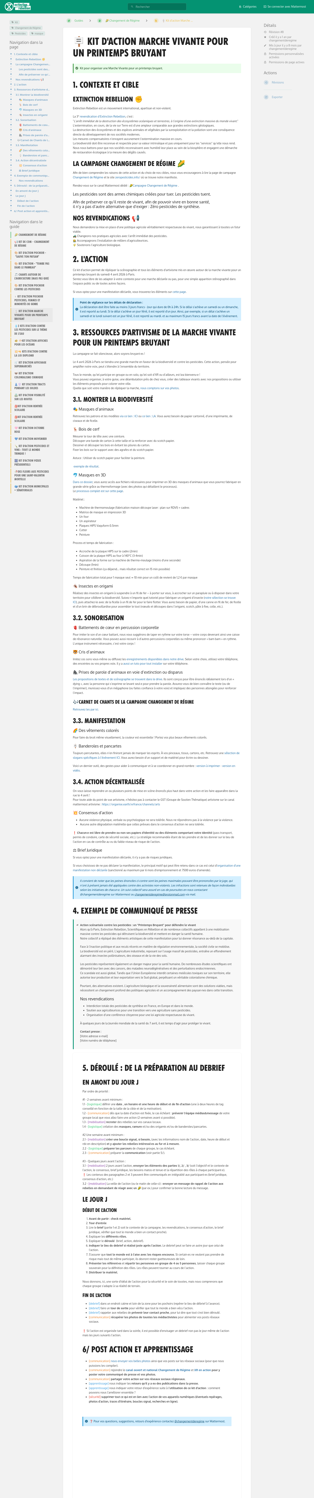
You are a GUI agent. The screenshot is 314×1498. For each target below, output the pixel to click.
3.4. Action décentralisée (31, 160)
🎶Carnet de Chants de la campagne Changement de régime (33, 140)
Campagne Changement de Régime (155, 185)
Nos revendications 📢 (30, 79)
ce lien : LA (149, 416)
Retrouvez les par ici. (86, 709)
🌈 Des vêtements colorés (34, 150)
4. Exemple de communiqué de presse (32, 175)
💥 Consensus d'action (33, 165)
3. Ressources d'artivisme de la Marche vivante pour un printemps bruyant (32, 89)
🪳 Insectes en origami (33, 115)
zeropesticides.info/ (127, 177)
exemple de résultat (86, 466)
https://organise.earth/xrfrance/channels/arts (131, 804)
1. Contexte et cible (26, 54)
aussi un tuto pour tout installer (142, 663)
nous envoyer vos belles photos (131, 1361)
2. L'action (20, 84)
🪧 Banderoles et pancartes (34, 155)
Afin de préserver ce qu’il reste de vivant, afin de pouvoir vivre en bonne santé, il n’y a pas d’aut (34, 74)
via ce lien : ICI (129, 416)
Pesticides (18, 33)
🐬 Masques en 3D (30, 109)
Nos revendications (31, 180)
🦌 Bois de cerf (28, 104)
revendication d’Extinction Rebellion (102, 116)
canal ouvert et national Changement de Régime (158, 1370)
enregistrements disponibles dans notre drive (155, 659)
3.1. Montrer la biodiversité (32, 94)
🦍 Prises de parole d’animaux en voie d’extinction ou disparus (34, 135)
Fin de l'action (26, 205)
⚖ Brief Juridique (29, 170)
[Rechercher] (132, 6)
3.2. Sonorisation (26, 120)
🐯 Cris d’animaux (30, 130)
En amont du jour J (27, 190)
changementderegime (283, 40)
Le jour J (21, 195)
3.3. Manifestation (27, 145)
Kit (14, 22)
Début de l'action (28, 200)
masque (37, 33)
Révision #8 (274, 32)
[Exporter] (284, 97)
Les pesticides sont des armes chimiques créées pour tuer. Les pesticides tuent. (34, 69)
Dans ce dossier (83, 482)
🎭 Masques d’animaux (33, 99)
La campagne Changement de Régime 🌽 (33, 64)
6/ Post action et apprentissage (32, 211)
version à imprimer (208, 766)
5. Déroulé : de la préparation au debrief (32, 185)
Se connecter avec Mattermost (285, 6)
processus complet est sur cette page (99, 491)
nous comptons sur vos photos (159, 388)
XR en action (202, 1370)
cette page (179, 291)
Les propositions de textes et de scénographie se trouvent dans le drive (117, 679)
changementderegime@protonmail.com (160, 894)
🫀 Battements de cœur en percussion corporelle (34, 125)
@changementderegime (189, 1421)
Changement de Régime (26, 27)
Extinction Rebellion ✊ (30, 59)
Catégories (248, 6)
